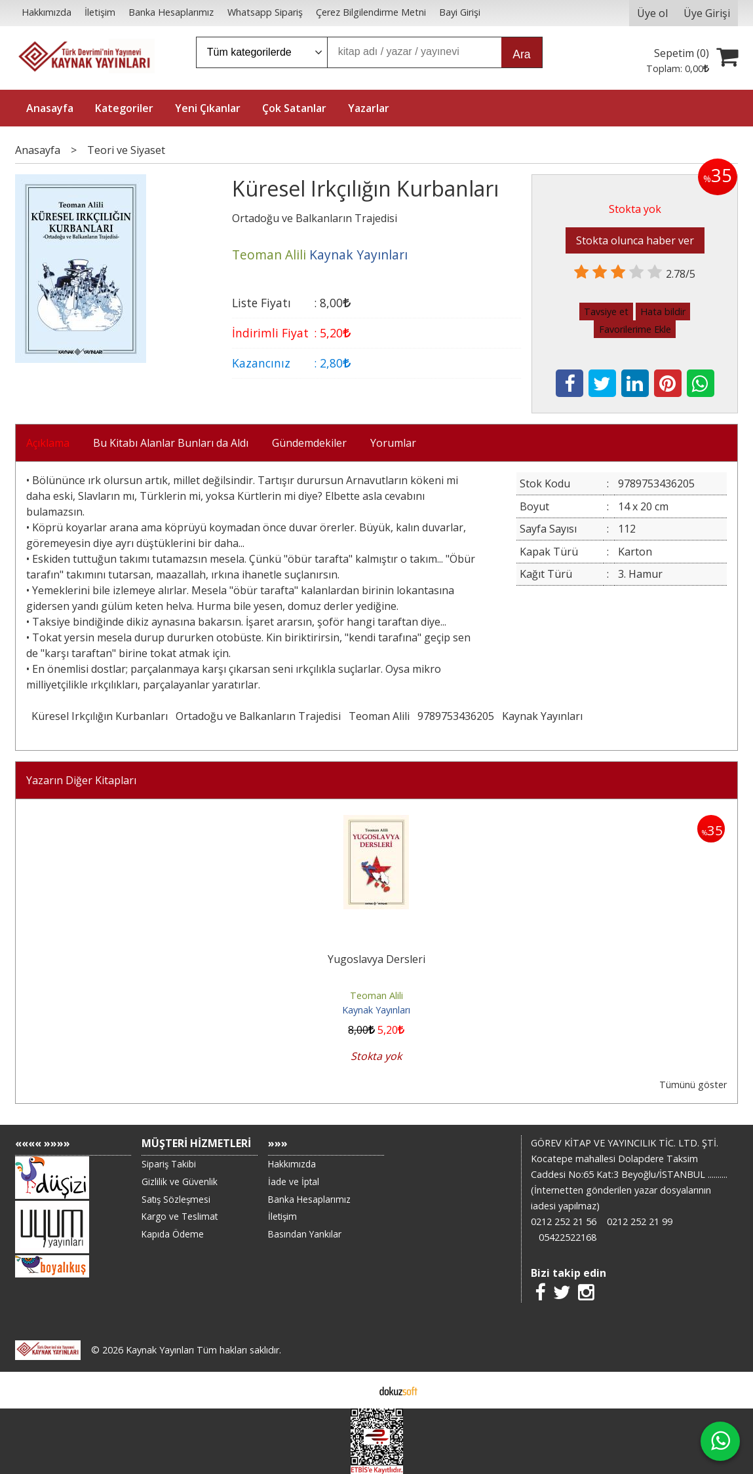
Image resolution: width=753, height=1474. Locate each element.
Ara (521, 54)
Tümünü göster (693, 1084)
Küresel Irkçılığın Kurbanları (99, 716)
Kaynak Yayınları (542, 716)
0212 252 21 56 (563, 1221)
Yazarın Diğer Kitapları (81, 780)
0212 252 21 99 (639, 1221)
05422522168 (567, 1237)
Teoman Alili (379, 716)
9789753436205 (455, 716)
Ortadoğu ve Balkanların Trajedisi (258, 716)
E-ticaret (355, 1390)
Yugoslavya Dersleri (376, 959)
